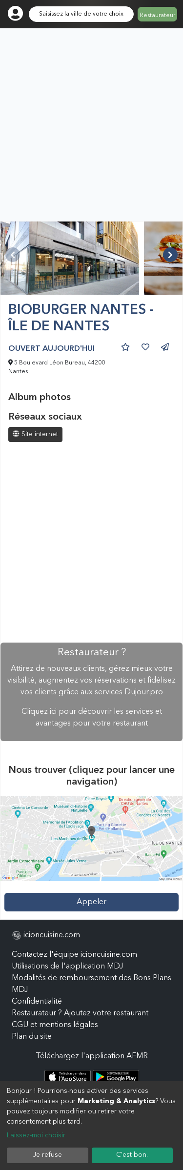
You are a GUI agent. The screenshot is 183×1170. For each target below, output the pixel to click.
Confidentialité (37, 1002)
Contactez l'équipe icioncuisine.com (74, 955)
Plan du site (32, 1037)
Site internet (35, 434)
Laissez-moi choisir (36, 1135)
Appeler (91, 902)
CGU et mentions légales (55, 1025)
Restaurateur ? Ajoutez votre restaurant (80, 1013)
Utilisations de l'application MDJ (67, 966)
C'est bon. (132, 1154)
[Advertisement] (91, 124)
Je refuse (47, 1154)
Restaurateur (157, 16)
